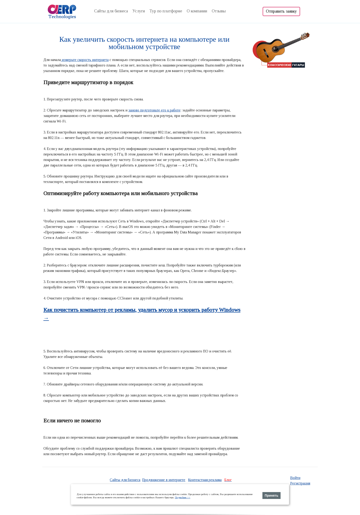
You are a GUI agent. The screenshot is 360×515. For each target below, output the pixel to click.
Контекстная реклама (205, 480)
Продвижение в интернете (163, 480)
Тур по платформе (165, 11)
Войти (295, 478)
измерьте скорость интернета (85, 60)
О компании (197, 11)
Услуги (138, 11)
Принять (271, 495)
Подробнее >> (182, 497)
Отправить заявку (281, 11)
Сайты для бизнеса (111, 11)
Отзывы (219, 11)
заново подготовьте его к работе (154, 110)
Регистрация (300, 483)
